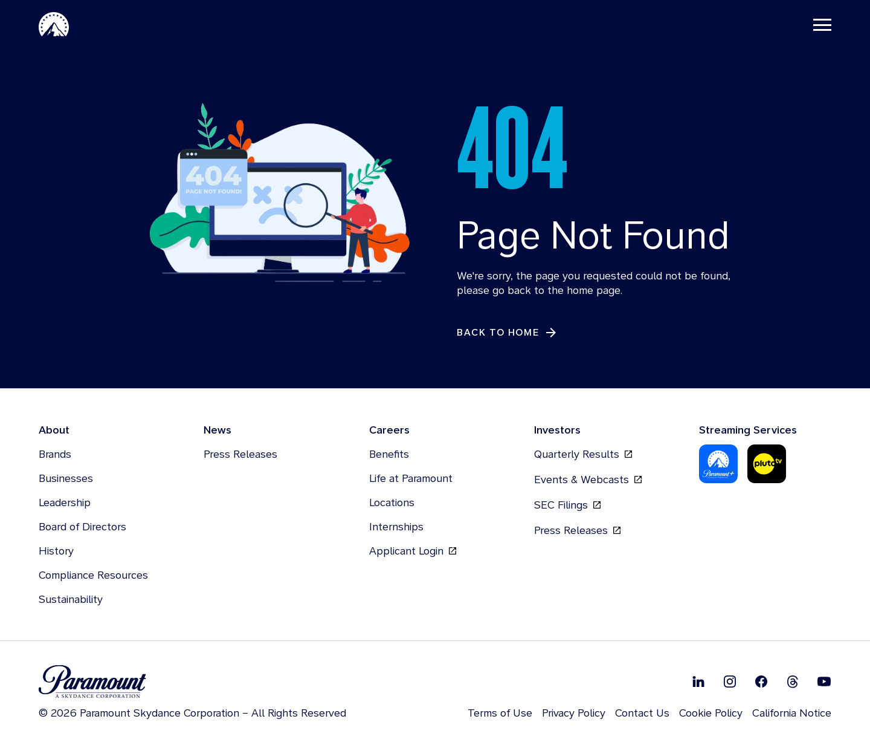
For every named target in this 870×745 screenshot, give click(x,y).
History (56, 551)
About (54, 430)
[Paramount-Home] (54, 24)
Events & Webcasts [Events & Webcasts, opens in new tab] (588, 480)
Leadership (65, 502)
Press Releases (240, 454)
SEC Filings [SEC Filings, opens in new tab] (567, 505)
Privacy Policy (573, 713)
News (217, 430)
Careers (389, 430)
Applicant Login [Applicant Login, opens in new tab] (412, 551)
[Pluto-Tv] (766, 464)
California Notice (791, 713)
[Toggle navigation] (822, 24)
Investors (557, 430)
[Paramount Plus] (718, 464)
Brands (55, 454)
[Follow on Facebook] (761, 681)
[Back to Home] (507, 333)
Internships (396, 527)
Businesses (66, 478)
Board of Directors (82, 527)
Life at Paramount (411, 478)
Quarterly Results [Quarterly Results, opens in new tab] (583, 454)
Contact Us (642, 713)
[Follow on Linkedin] (698, 681)
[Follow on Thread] (792, 681)
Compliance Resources (93, 575)
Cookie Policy (711, 713)
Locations (391, 502)
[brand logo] (192, 682)
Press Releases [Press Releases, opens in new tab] (577, 531)
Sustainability (71, 599)
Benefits (389, 454)
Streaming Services (748, 430)
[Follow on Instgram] (730, 681)
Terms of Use (500, 713)
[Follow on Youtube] (824, 681)
